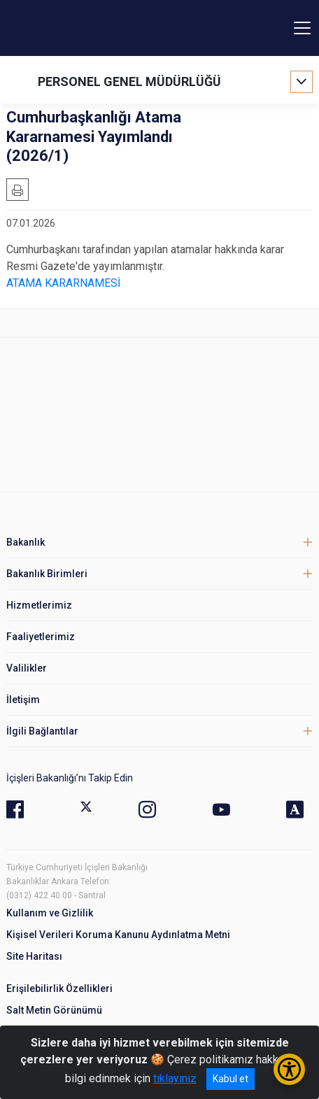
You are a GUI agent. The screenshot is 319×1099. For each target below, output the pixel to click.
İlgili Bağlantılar (42, 731)
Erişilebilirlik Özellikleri (59, 988)
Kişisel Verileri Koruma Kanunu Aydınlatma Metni (118, 934)
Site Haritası (34, 956)
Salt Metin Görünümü (54, 1010)
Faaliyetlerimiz (40, 636)
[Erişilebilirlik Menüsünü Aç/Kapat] (289, 1069)
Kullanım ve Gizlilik (49, 913)
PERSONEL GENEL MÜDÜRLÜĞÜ (129, 81)
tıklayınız (175, 1078)
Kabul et (230, 1078)
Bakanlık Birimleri (46, 573)
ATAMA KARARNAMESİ (63, 283)
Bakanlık (25, 542)
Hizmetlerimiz (39, 605)
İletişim (23, 699)
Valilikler (26, 668)
